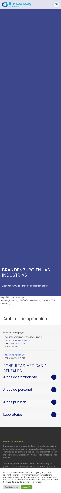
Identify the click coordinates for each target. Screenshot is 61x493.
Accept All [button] (26, 487)
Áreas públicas (14, 402)
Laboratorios (12, 414)
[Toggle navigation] (56, 4)
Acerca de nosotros (13, 441)
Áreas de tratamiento (17, 340)
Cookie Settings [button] (11, 487)
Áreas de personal (15, 355)
